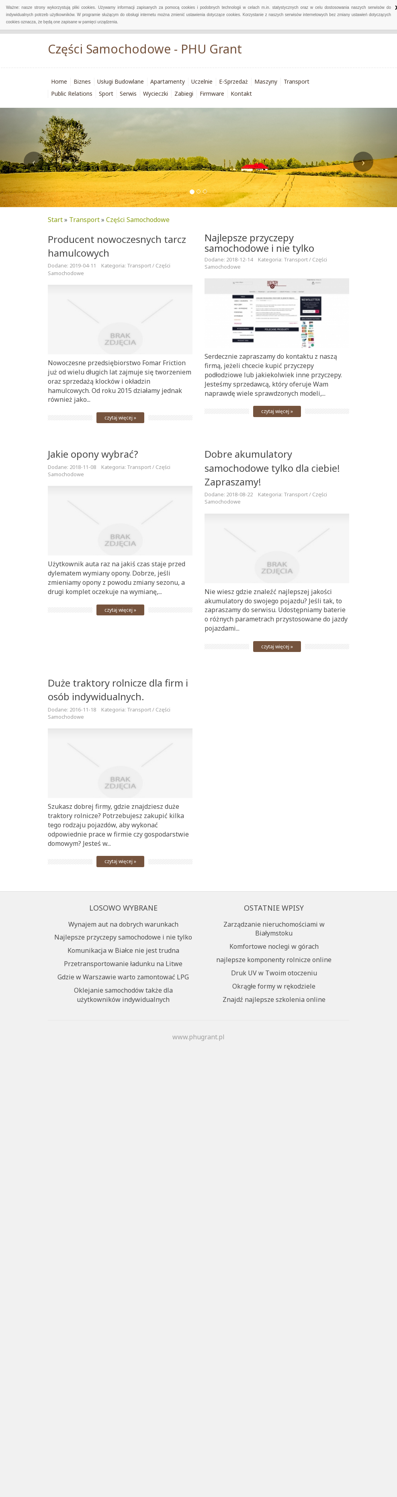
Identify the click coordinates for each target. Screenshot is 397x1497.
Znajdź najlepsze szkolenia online (274, 999)
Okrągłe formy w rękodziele (273, 986)
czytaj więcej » (120, 417)
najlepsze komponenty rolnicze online (274, 959)
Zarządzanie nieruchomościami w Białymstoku (274, 929)
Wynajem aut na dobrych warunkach (123, 924)
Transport (84, 219)
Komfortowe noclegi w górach (274, 946)
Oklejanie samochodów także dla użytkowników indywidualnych (123, 995)
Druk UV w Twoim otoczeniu (274, 973)
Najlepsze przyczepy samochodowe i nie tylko (259, 243)
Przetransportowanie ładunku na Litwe (123, 963)
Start (55, 219)
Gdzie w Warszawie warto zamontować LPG (123, 977)
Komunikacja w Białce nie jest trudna (123, 950)
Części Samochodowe (138, 219)
